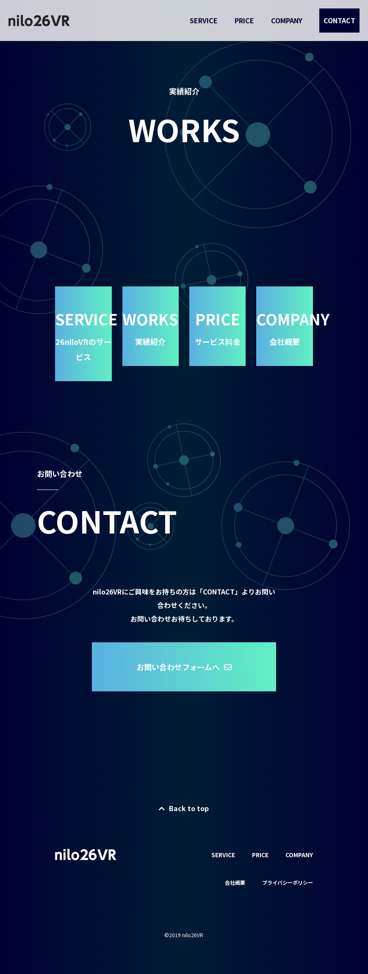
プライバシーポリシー (287, 882)
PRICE (244, 20)
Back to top (184, 808)
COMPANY (286, 20)
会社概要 (235, 882)
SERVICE (204, 20)
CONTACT (339, 20)
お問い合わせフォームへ (184, 666)
